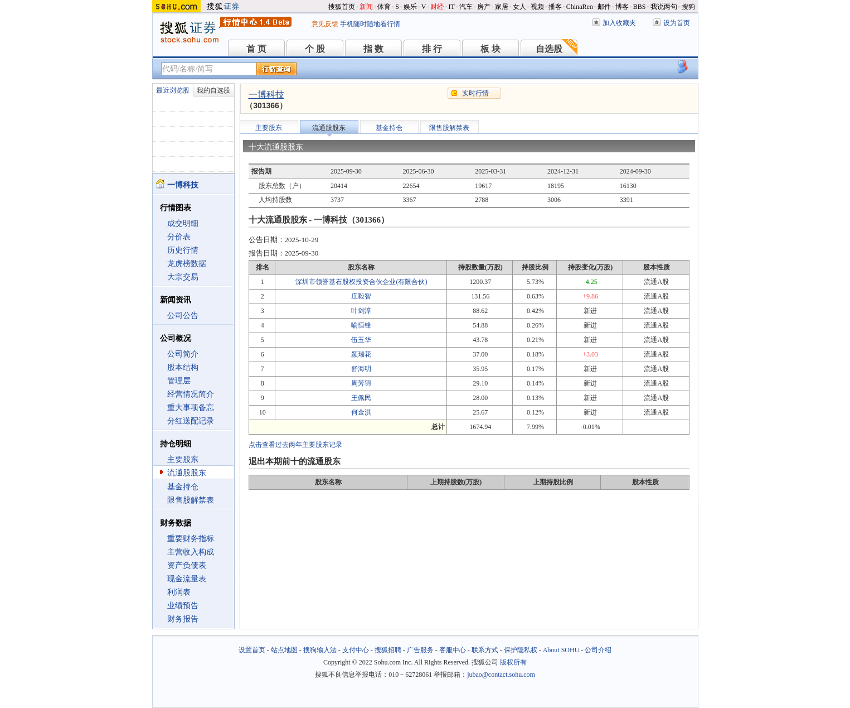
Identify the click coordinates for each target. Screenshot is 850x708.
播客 (555, 7)
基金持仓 (182, 487)
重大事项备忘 (190, 407)
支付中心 (355, 650)
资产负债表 (186, 565)
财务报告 (182, 619)
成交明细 (182, 223)
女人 (519, 7)
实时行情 (475, 93)
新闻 (366, 7)
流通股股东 (186, 473)
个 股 (315, 49)
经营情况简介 (190, 394)
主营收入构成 (190, 552)
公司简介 (182, 354)
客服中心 (452, 650)
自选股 (549, 49)
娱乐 (410, 7)
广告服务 (420, 650)
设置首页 (252, 650)
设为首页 (676, 23)
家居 (501, 7)
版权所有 (513, 662)
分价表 (179, 237)
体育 (384, 7)
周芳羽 (361, 383)
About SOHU (561, 650)
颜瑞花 (361, 354)
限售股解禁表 (190, 500)
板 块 (490, 49)
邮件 (604, 7)
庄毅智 (361, 296)
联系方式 (485, 650)
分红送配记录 (190, 421)
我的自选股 (213, 90)
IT (451, 7)
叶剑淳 (361, 311)
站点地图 (284, 650)
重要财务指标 (190, 538)
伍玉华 (361, 340)
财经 (437, 7)
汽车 (466, 7)
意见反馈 (325, 24)
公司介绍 (598, 650)
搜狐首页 (341, 7)
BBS (639, 7)
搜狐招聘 (388, 650)
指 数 (373, 49)
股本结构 (182, 367)
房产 (483, 7)
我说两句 (663, 7)
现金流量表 (186, 579)
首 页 (256, 49)
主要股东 (182, 459)
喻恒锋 (361, 325)
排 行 (432, 49)
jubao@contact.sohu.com (501, 674)
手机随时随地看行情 (370, 24)
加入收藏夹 (619, 23)
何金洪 (361, 412)
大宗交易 (182, 277)
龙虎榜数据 (186, 263)
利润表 (179, 592)
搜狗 (688, 7)
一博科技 (266, 94)
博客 (622, 7)
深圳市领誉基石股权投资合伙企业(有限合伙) (361, 282)
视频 (537, 7)
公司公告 (182, 315)
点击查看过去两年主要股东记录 (295, 445)
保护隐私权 (520, 650)
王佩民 (361, 398)
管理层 (179, 381)
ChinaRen (579, 7)
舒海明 (361, 369)
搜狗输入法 (320, 650)
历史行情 (182, 250)
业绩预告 (182, 605)
